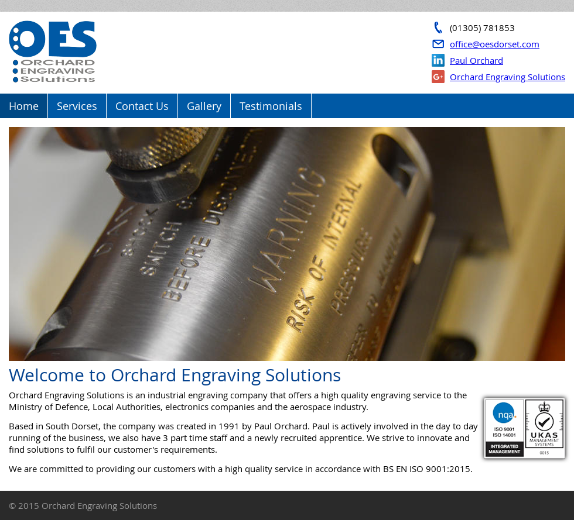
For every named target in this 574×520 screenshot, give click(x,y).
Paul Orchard (476, 60)
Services (77, 106)
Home (24, 106)
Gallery (204, 106)
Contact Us (142, 106)
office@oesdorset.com (494, 44)
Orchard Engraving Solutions (507, 76)
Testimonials (271, 106)
